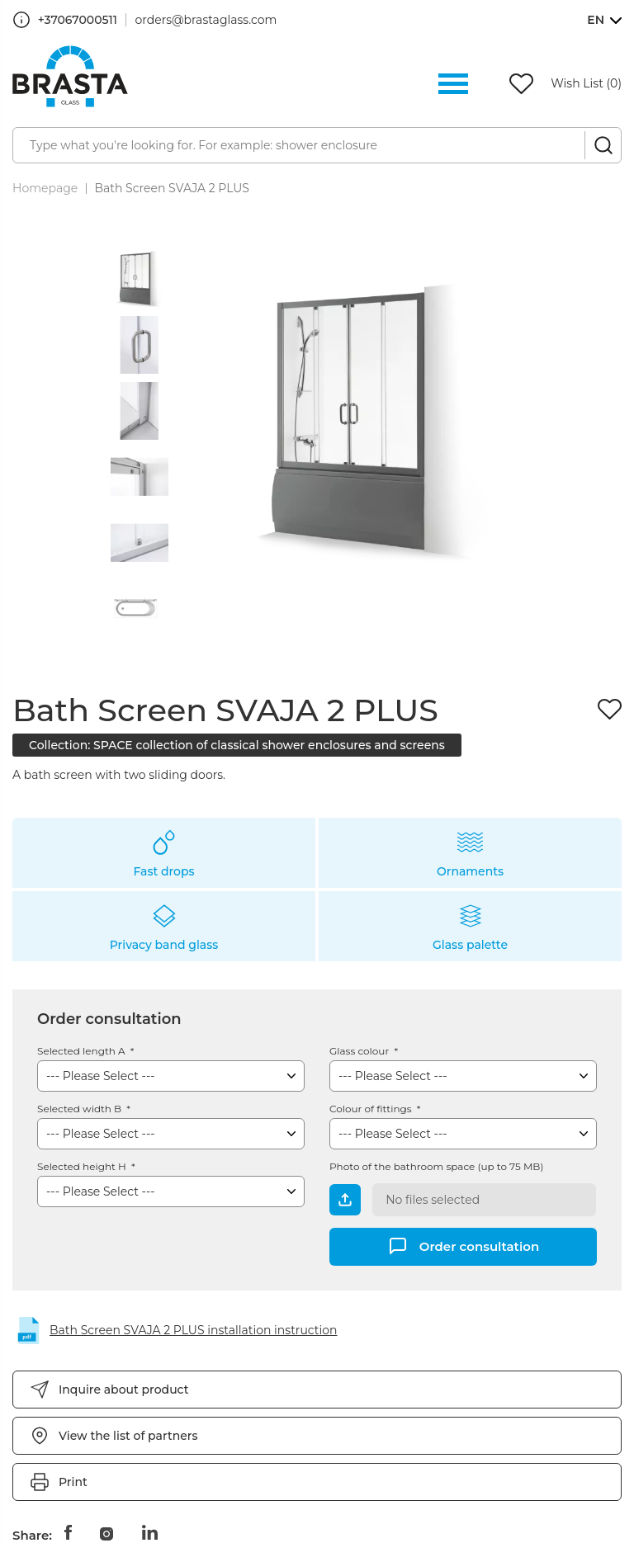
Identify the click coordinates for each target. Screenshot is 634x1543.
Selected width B (80, 1108)
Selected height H (83, 1166)
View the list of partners (128, 1435)
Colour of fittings (371, 1108)
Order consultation (479, 1245)
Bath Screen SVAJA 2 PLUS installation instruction (194, 1330)
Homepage (45, 188)
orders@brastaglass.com (206, 19)
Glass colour (360, 1051)
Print (73, 1482)
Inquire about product (124, 1389)
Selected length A (82, 1051)
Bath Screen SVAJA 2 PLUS (171, 188)
